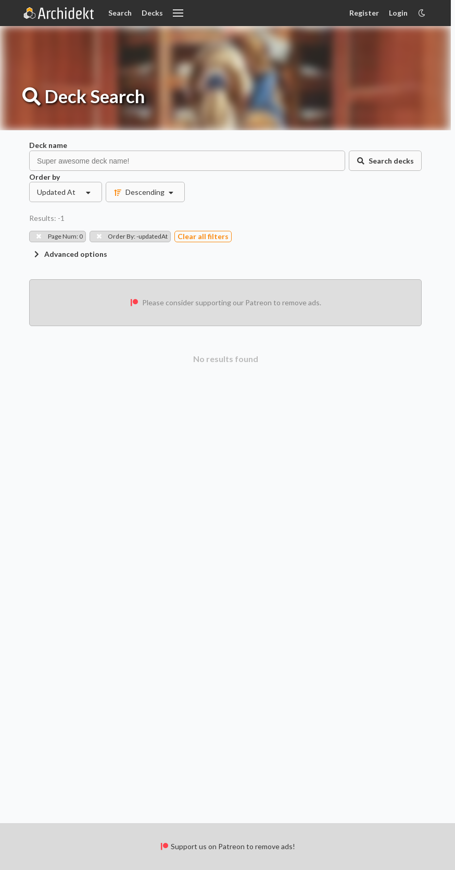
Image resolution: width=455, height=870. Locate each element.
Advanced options (69, 254)
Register (364, 12)
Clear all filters (203, 236)
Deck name (48, 145)
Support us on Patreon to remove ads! (227, 846)
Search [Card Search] (120, 12)
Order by (44, 176)
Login (398, 12)
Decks (152, 12)
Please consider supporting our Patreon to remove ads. (225, 302)
